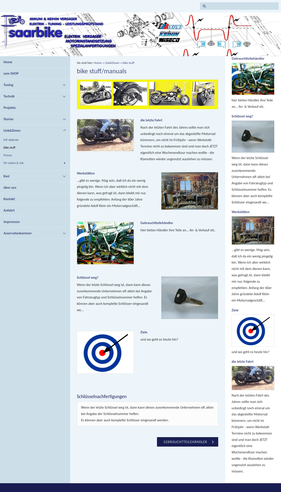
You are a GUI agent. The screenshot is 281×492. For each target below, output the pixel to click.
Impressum (12, 222)
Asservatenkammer (18, 233)
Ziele (144, 332)
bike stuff (9, 147)
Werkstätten (86, 173)
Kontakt (9, 199)
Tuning (8, 85)
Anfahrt (9, 210)
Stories (9, 119)
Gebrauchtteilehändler (156, 223)
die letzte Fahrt (151, 120)
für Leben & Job (14, 163)
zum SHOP (11, 73)
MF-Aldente (11, 140)
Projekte (10, 108)
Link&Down (12, 130)
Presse (8, 155)
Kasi (6, 176)
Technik (9, 96)
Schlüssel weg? (88, 277)
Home (8, 62)
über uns (10, 187)
